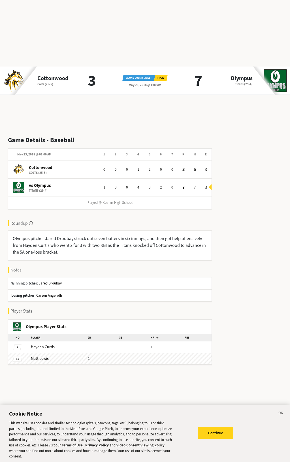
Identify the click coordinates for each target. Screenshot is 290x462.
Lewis (40, 358)
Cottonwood (52, 78)
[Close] (281, 422)
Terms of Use (72, 453)
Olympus (242, 78)
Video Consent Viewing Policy (140, 453)
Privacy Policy (97, 453)
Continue (215, 441)
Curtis (43, 347)
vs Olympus (40, 185)
